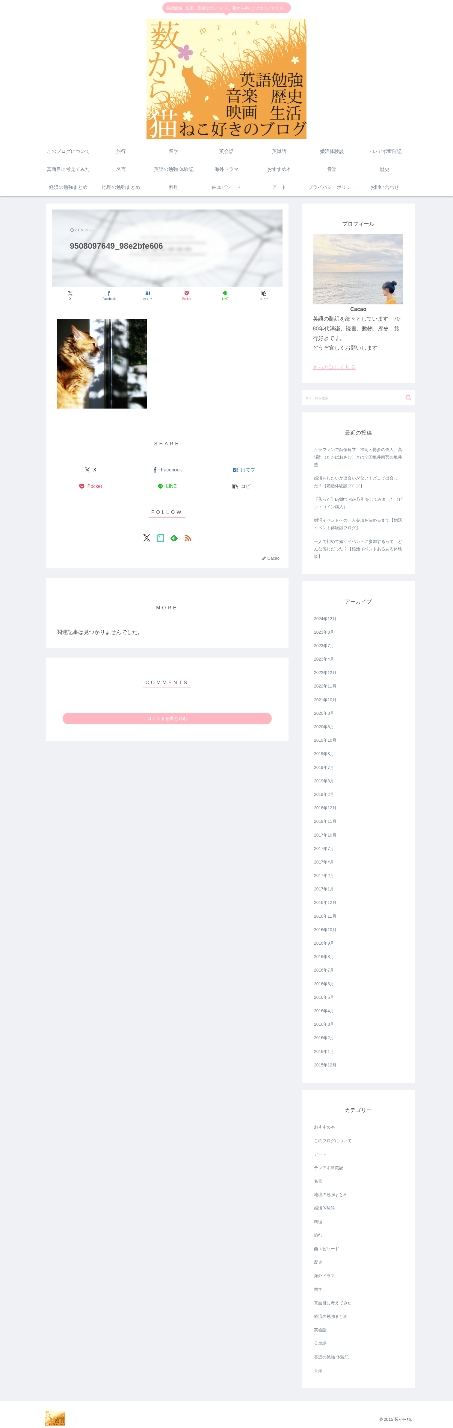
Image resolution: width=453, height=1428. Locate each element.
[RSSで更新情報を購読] (188, 538)
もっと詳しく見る (334, 367)
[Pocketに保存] (186, 296)
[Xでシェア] (70, 296)
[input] (358, 397)
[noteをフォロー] (160, 538)
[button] (264, 296)
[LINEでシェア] (225, 296)
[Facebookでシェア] (108, 296)
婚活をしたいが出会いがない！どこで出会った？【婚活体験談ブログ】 (356, 482)
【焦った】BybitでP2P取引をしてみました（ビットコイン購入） (358, 503)
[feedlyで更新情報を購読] (174, 538)
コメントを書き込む (167, 718)
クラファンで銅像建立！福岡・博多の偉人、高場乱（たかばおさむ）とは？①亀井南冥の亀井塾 (358, 457)
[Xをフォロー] (146, 538)
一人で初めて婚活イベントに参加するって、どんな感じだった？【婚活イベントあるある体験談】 (358, 549)
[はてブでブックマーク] (147, 296)
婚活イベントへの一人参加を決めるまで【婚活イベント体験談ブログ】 (358, 524)
